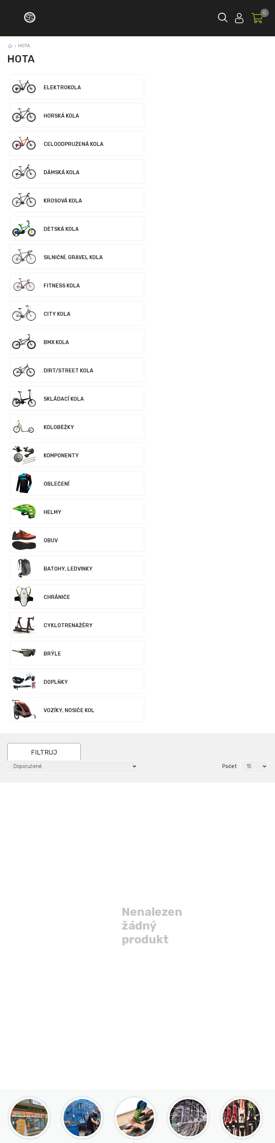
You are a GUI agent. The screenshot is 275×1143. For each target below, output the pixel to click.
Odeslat (187, 932)
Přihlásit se (239, 16)
